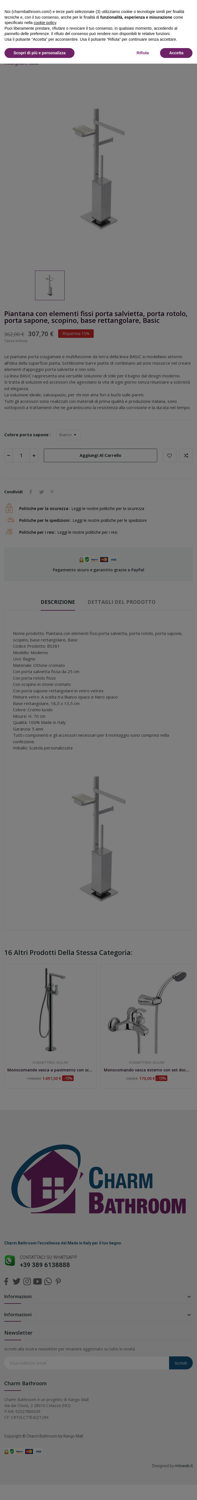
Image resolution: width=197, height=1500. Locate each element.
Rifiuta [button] (143, 53)
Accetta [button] (176, 53)
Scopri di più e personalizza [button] (39, 53)
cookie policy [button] (45, 22)
